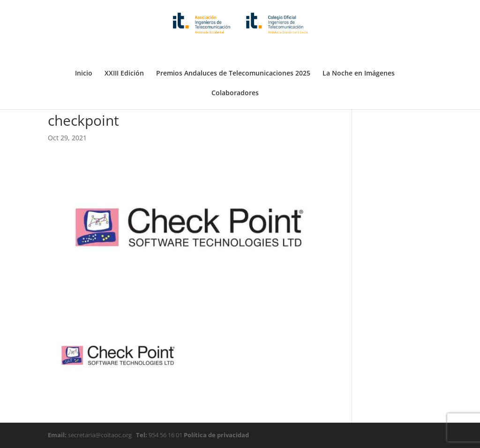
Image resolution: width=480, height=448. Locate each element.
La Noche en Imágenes (358, 50)
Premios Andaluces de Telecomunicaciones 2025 (233, 50)
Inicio (83, 50)
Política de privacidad (215, 435)
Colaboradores (235, 70)
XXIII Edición (124, 50)
